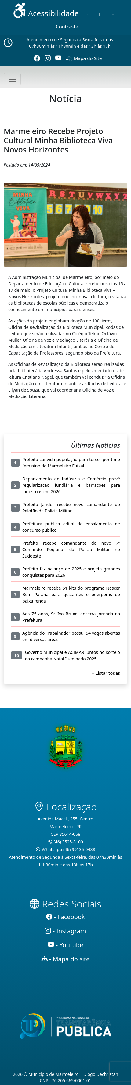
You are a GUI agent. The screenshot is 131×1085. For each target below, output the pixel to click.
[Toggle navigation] (12, 79)
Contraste (65, 26)
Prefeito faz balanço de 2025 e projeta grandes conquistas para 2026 (71, 572)
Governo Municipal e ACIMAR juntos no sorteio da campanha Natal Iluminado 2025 (72, 655)
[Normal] (99, 14)
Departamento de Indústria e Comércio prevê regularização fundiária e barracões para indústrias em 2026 (71, 485)
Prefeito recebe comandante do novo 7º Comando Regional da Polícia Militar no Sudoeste (71, 549)
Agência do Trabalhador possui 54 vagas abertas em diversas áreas (71, 636)
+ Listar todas (106, 673)
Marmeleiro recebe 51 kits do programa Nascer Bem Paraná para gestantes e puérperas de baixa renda (71, 594)
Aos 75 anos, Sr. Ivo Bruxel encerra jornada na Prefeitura (71, 617)
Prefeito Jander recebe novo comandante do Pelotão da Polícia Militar (71, 507)
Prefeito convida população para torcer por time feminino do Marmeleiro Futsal (71, 462)
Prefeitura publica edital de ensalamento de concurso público (71, 527)
